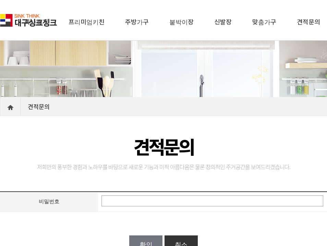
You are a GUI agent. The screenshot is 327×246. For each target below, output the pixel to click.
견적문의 (308, 21)
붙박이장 (181, 21)
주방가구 (137, 21)
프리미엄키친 (87, 21)
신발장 (223, 21)
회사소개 (36, 21)
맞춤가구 (264, 21)
